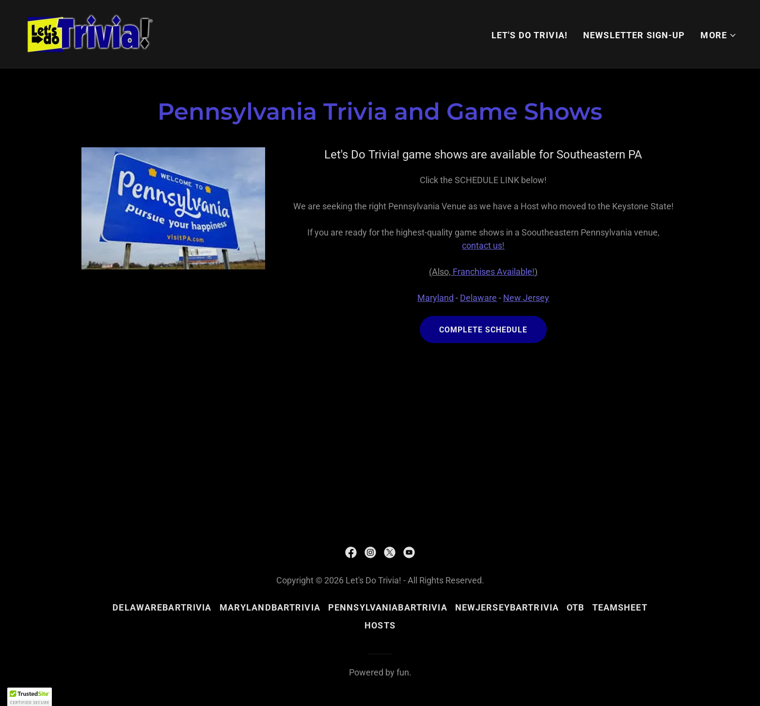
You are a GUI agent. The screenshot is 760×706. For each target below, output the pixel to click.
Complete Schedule (483, 329)
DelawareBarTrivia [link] (161, 607)
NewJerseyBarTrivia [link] (507, 607)
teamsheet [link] (620, 607)
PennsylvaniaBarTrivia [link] (387, 607)
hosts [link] (380, 625)
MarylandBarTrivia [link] (270, 607)
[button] (718, 35)
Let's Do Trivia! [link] (529, 35)
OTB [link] (575, 607)
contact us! (483, 245)
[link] (90, 33)
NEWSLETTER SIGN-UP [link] (634, 35)
